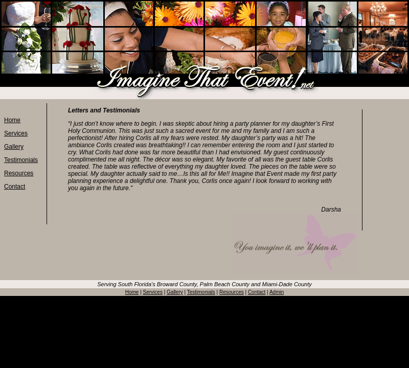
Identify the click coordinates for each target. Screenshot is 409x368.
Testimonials (21, 160)
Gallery (14, 146)
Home (12, 120)
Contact (14, 186)
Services (16, 133)
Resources (18, 173)
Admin (276, 292)
